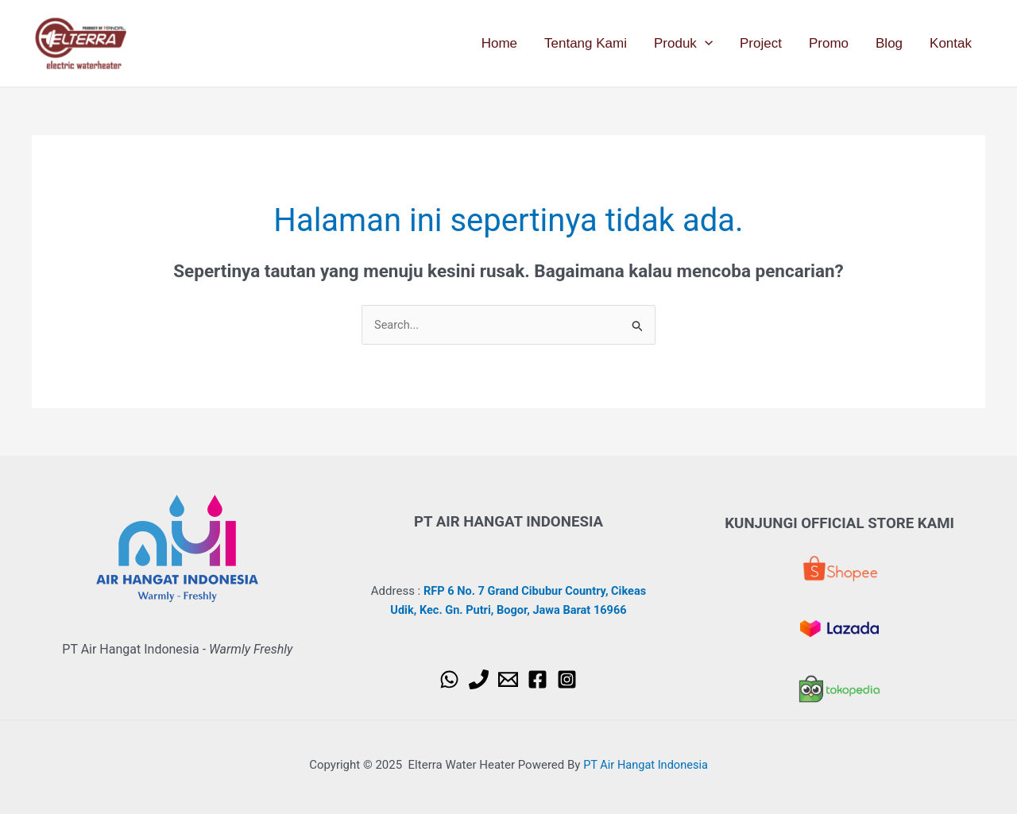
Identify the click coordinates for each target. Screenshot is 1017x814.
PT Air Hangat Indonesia (646, 764)
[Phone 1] (479, 679)
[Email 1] (508, 679)
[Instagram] (567, 679)
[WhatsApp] (449, 679)
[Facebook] (537, 679)
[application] (705, 43)
